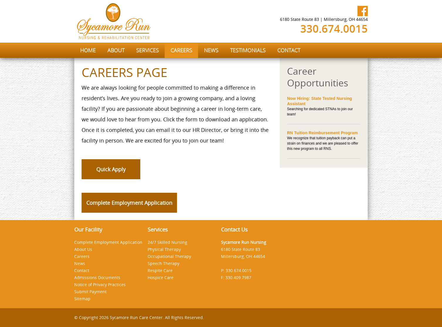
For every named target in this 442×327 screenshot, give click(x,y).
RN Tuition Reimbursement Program (322, 132)
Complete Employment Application (129, 202)
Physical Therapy (164, 249)
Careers (82, 256)
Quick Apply (111, 169)
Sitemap (82, 298)
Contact (81, 270)
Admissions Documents (97, 277)
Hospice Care (160, 277)
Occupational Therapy (169, 256)
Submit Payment (90, 291)
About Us (83, 249)
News (79, 263)
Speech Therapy (163, 263)
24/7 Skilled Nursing (167, 242)
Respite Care (160, 270)
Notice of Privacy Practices (100, 284)
